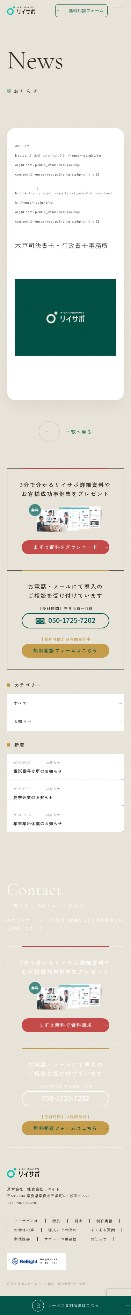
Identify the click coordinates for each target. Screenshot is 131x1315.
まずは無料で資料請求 (66, 1024)
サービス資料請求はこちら (73, 1305)
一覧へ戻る (78, 431)
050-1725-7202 (65, 620)
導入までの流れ (62, 1230)
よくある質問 (103, 1230)
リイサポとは (26, 1221)
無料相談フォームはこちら (65, 650)
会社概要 (22, 1239)
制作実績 (104, 1221)
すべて (20, 703)
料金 (78, 1221)
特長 (56, 1221)
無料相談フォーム (86, 10)
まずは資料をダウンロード (65, 546)
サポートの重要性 (60, 1239)
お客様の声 (24, 1230)
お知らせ (22, 721)
